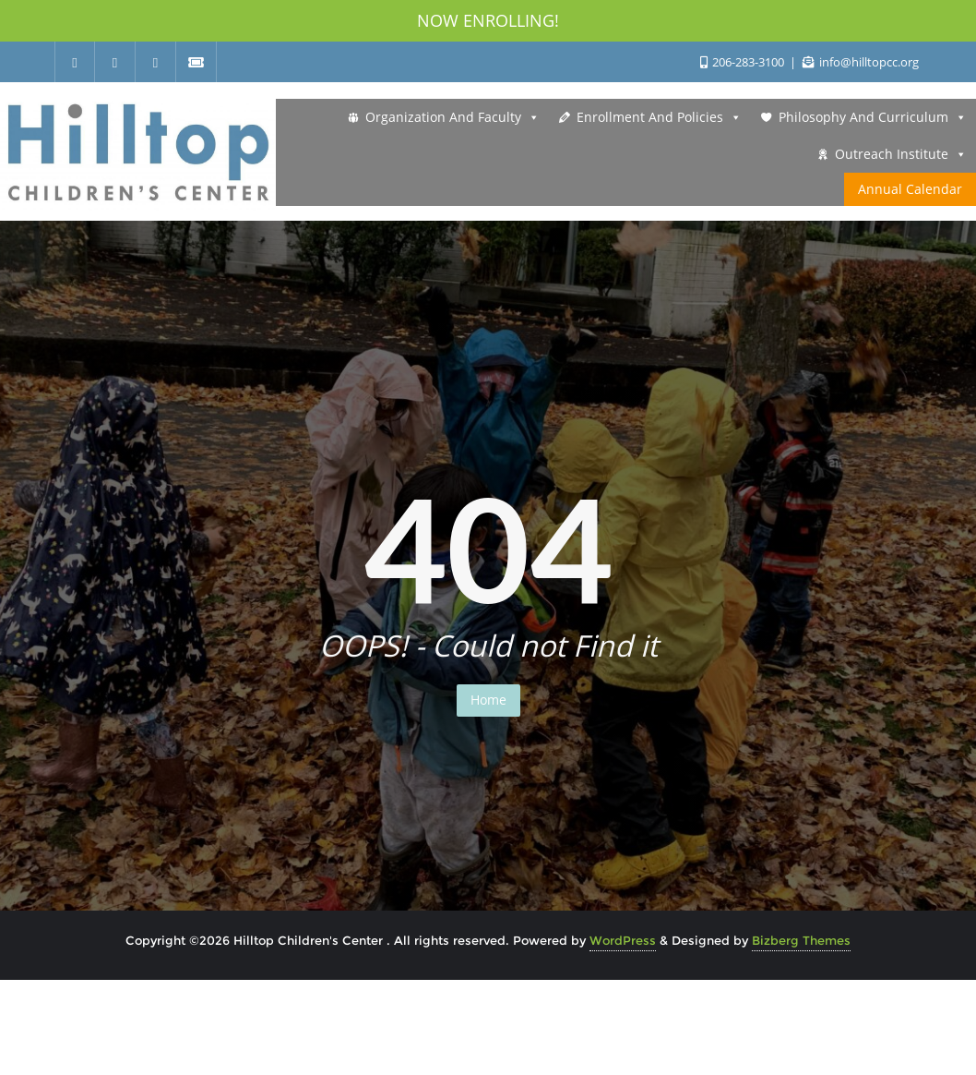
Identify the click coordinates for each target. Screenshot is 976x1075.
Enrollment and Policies (659, 117)
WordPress (622, 940)
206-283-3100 (743, 62)
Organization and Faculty (452, 117)
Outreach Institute (901, 154)
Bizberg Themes (801, 940)
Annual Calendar (910, 189)
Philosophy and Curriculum (873, 117)
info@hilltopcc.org (861, 62)
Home (488, 699)
